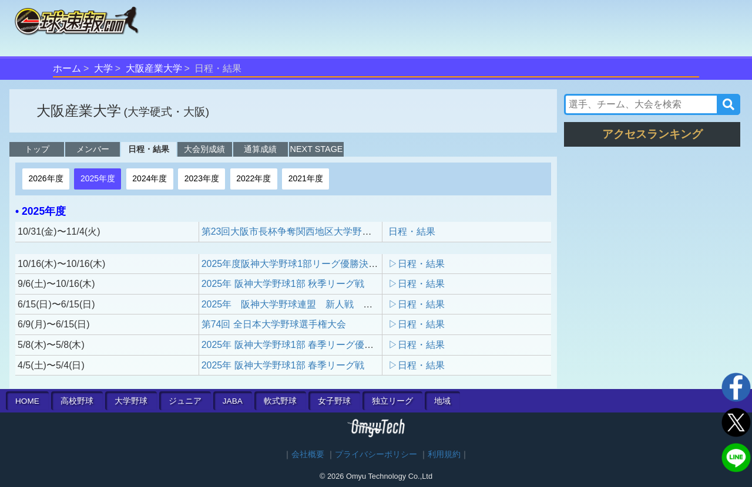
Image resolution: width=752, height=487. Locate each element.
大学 (103, 68)
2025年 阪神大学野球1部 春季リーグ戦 (283, 365)
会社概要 (307, 454)
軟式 (280, 401)
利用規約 (444, 454)
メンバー (92, 149)
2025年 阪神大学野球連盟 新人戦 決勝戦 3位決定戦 (323, 304)
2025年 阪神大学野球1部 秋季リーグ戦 (283, 284)
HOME (27, 401)
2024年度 (149, 178)
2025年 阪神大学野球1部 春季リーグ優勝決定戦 (302, 345)
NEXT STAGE (316, 149)
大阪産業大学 (154, 68)
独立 (392, 401)
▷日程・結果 (416, 264)
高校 (77, 401)
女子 (334, 401)
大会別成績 (204, 149)
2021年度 (305, 178)
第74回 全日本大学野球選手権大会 (274, 324)
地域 (442, 401)
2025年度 (97, 178)
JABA (233, 401)
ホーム (67, 68)
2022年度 (253, 178)
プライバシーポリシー (376, 454)
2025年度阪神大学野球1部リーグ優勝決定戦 (295, 264)
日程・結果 (148, 149)
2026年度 (45, 178)
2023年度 (201, 178)
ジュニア (185, 401)
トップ (37, 149)
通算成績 (260, 149)
